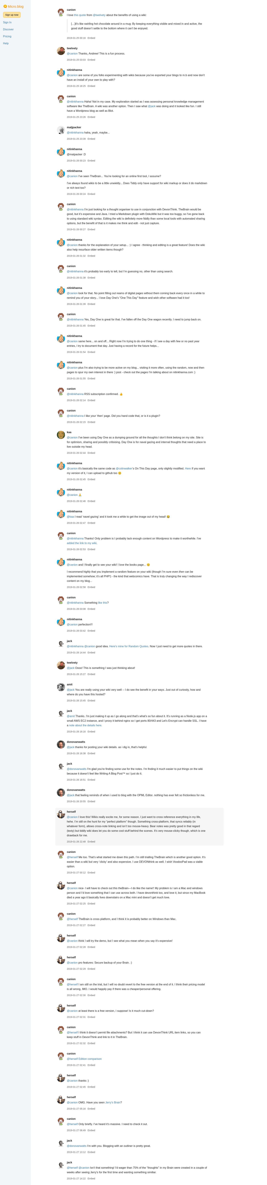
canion (80, 9)
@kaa (79, 516)
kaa (78, 432)
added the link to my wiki (91, 543)
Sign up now (11, 14)
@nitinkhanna (84, 101)
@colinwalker (133, 468)
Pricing (7, 36)
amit (79, 684)
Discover (8, 29)
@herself (81, 857)
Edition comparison (99, 1058)
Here (197, 468)
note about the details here (94, 725)
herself (80, 811)
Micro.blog (15, 6)
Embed (100, 38)
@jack (161, 106)
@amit (80, 716)
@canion (81, 53)
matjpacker (83, 127)
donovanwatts (85, 741)
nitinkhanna (83, 69)
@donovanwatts (86, 769)
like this (111, 602)
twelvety (81, 48)
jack (78, 641)
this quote (89, 15)
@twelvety (108, 15)
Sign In (7, 22)
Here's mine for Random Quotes (138, 646)
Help (6, 43)
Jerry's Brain (122, 1102)
